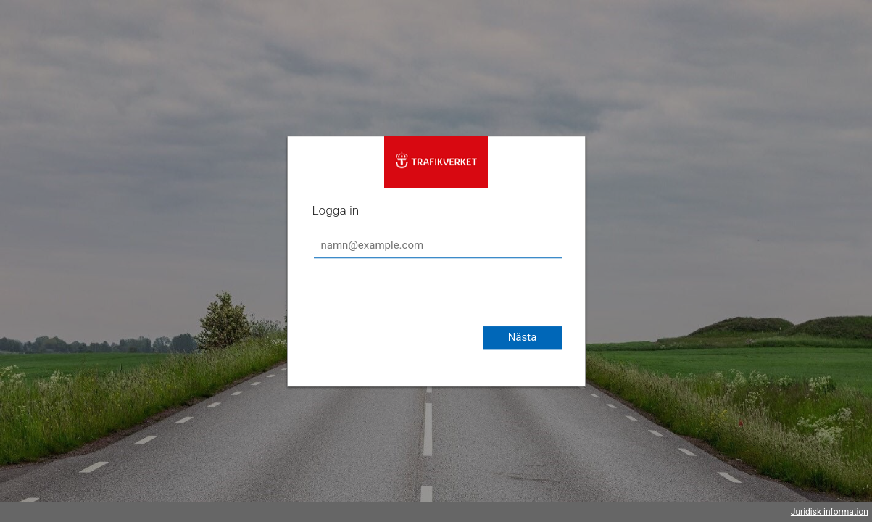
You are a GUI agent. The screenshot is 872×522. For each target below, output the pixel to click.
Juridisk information (829, 512)
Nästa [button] (522, 337)
